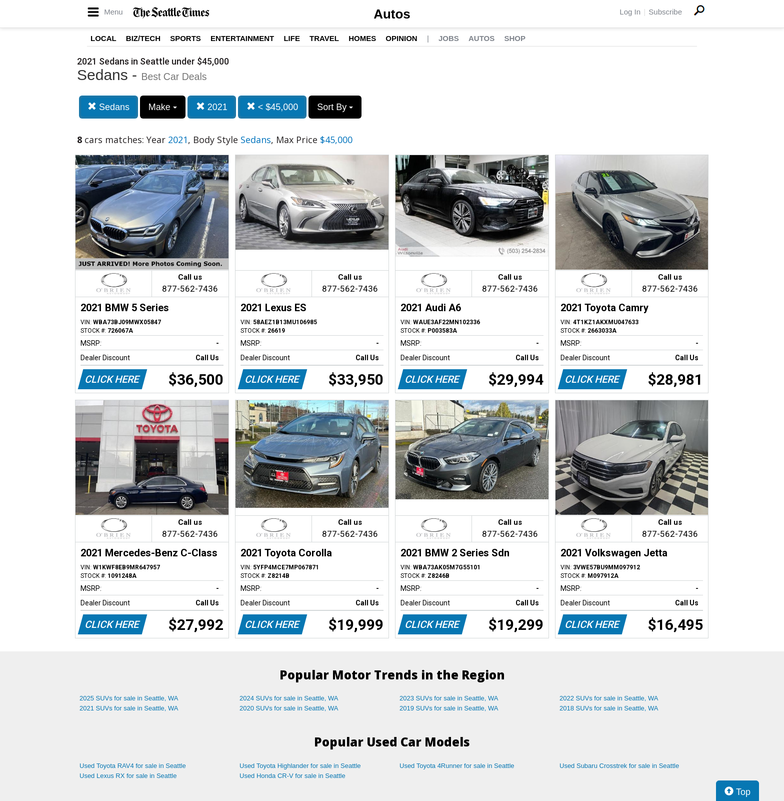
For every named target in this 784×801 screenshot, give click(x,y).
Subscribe (665, 12)
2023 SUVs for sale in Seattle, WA (449, 698)
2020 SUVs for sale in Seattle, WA (289, 708)
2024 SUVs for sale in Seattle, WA (289, 698)
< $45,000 (272, 107)
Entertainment (242, 38)
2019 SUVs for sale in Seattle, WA (449, 708)
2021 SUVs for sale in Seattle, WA (129, 708)
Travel (324, 38)
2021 (212, 107)
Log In (630, 12)
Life (292, 38)
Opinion (401, 38)
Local (103, 38)
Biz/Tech (143, 38)
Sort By (335, 107)
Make (162, 107)
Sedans (109, 107)
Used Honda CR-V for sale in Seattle (293, 775)
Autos (392, 14)
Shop (515, 38)
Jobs (448, 38)
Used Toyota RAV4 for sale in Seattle (133, 765)
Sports (185, 38)
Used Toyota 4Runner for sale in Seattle (457, 765)
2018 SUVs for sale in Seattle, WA (609, 708)
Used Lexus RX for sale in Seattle (128, 775)
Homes (362, 38)
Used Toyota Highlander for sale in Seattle (300, 765)
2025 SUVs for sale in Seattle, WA (129, 698)
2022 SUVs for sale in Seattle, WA (609, 698)
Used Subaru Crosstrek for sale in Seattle (619, 765)
